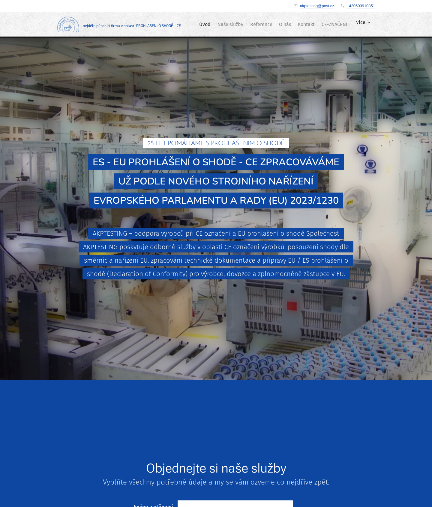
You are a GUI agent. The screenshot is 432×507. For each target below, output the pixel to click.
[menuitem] (219, 24)
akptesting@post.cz (317, 6)
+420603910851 (361, 6)
